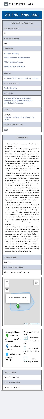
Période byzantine (10, 58)
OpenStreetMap (35, 324)
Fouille (6, 88)
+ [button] (7, 281)
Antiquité (7, 53)
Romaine (15, 53)
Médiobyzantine (24, 58)
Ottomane (21, 66)
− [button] (7, 285)
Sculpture (35, 78)
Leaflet (26, 324)
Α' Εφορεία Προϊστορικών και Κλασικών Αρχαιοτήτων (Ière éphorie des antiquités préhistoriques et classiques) (18, 100)
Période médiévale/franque (13, 62)
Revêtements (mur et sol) (22, 78)
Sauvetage (13, 88)
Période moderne (10, 66)
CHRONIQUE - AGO (21, 4)
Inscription (8, 78)
